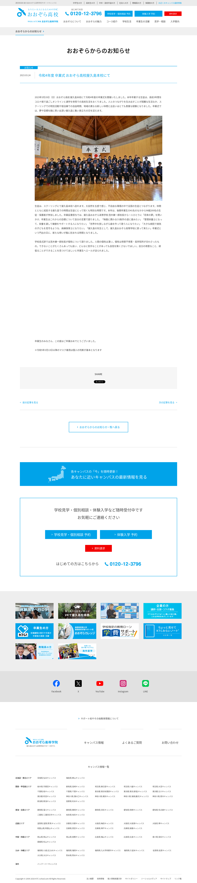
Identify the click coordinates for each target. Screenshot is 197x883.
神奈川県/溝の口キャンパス (77, 796)
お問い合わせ (170, 742)
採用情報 (100, 878)
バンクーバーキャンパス (47, 864)
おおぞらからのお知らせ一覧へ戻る (100, 427)
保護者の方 (149, 3)
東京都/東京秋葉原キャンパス (107, 791)
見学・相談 (160, 21)
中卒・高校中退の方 (107, 3)
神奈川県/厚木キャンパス (162, 796)
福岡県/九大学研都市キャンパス (108, 850)
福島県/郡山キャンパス (75, 778)
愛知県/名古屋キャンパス (162, 810)
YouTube (100, 691)
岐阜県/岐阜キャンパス (75, 814)
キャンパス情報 (94, 742)
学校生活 (126, 21)
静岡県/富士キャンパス (46, 810)
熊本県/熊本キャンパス (75, 855)
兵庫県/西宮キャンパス (75, 828)
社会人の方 (123, 3)
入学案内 (174, 21)
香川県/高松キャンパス (161, 837)
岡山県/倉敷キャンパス (75, 837)
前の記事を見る (30, 402)
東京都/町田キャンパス (46, 796)
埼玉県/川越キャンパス (133, 786)
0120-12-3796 (83, 14)
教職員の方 (136, 3)
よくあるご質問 (132, 742)
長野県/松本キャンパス (75, 801)
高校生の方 (90, 3)
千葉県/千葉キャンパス (75, 791)
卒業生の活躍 (143, 21)
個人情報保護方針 (115, 878)
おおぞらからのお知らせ (28, 31)
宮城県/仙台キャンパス (46, 778)
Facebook (56, 691)
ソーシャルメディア (149, 878)
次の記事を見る (166, 402)
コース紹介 (112, 21)
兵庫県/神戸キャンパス (104, 828)
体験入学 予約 (148, 13)
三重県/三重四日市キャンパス (49, 814)
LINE (145, 691)
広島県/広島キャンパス (133, 837)
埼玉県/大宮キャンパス (161, 786)
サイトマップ (165, 878)
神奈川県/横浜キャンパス (105, 796)
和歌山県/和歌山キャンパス (48, 828)
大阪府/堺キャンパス (160, 823)
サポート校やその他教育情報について (100, 718)
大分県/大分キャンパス (46, 855)
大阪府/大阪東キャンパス (134, 823)
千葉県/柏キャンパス (45, 791)
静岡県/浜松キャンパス (104, 810)
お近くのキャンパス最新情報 (170, 3)
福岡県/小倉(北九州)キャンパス (49, 850)
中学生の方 (77, 3)
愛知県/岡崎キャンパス (133, 810)
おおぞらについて (72, 21)
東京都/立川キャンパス (161, 791)
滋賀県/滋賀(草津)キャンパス (49, 823)
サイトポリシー (131, 878)
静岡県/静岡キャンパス (75, 810)
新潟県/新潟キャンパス (46, 801)
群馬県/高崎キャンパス (75, 786)
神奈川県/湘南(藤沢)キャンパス (136, 796)
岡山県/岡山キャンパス (46, 837)
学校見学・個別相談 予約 (118, 13)
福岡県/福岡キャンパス (75, 850)
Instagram (123, 691)
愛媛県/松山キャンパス (46, 841)
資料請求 (173, 13)
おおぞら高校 (37, 15)
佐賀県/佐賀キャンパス (162, 850)
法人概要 (90, 878)
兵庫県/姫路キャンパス (133, 828)
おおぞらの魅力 (94, 21)
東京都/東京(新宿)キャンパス (135, 791)
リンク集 (178, 878)
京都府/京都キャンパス (75, 823)
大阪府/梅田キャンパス (104, 823)
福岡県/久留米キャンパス (134, 850)
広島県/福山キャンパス (104, 837)
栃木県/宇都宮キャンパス (47, 786)
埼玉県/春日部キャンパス (105, 786)
